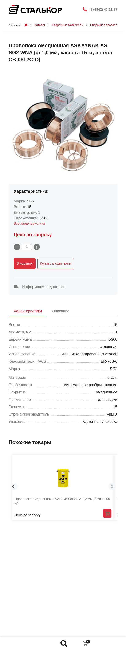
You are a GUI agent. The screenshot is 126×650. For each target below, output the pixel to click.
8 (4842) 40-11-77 (103, 9)
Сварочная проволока (105, 25)
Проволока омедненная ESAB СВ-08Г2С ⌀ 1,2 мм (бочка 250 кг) (62, 501)
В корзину (24, 264)
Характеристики (28, 311)
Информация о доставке (39, 287)
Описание (60, 311)
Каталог (40, 25)
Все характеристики (29, 223)
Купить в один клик (55, 264)
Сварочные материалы (67, 25)
